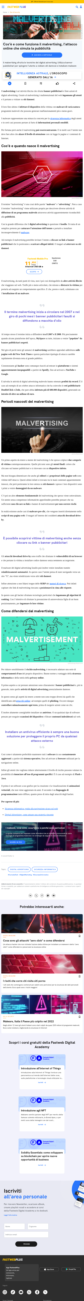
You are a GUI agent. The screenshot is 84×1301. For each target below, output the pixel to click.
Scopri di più (16, 842)
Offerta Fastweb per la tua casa (43, 2)
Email (53, 895)
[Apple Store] (49, 1269)
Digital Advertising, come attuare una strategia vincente (29, 814)
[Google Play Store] (71, 1269)
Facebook (42, 895)
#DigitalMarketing (25, 875)
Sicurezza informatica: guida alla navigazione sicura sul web (31, 808)
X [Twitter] (36, 895)
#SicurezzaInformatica (40, 875)
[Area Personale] (81, 7)
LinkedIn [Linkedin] (30, 895)
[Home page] (16, 7)
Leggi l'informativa (10, 1215)
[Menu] (3, 7)
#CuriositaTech (13, 875)
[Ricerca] (77, 7)
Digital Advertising (19, 869)
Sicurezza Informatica (45, 869)
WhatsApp (48, 895)
